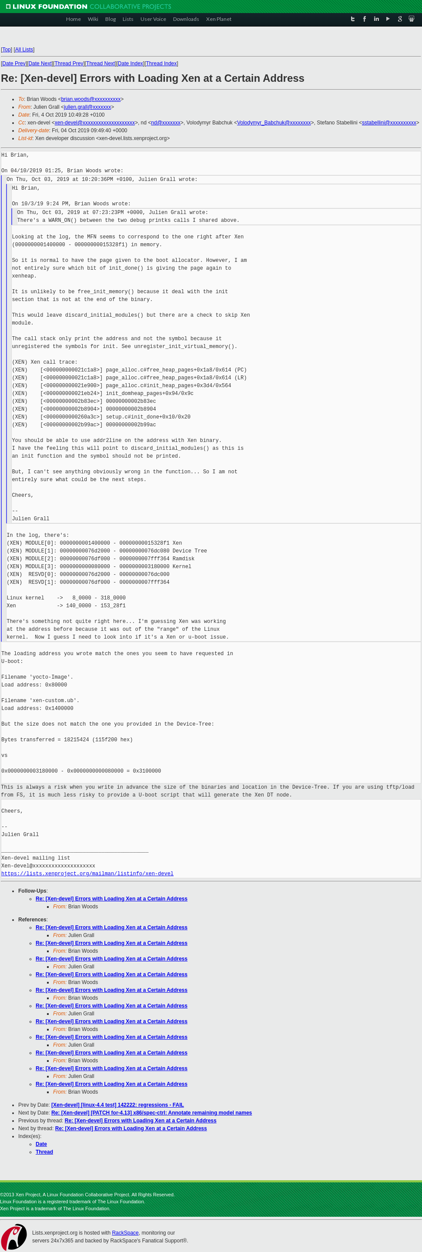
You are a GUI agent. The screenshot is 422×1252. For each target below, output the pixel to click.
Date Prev (13, 63)
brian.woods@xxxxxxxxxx (91, 99)
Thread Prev (68, 63)
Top (6, 50)
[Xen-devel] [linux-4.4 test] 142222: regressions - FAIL (117, 1105)
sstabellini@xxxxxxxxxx (389, 123)
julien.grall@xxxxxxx (87, 107)
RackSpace (125, 1233)
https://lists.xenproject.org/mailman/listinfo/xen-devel (87, 873)
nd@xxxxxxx (166, 123)
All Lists (24, 50)
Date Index (130, 63)
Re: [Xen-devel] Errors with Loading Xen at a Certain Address (112, 899)
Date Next (39, 63)
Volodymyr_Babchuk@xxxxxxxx (274, 123)
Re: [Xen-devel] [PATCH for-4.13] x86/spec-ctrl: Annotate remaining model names (151, 1113)
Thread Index (161, 63)
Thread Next (100, 63)
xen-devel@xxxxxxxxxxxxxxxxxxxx (95, 123)
